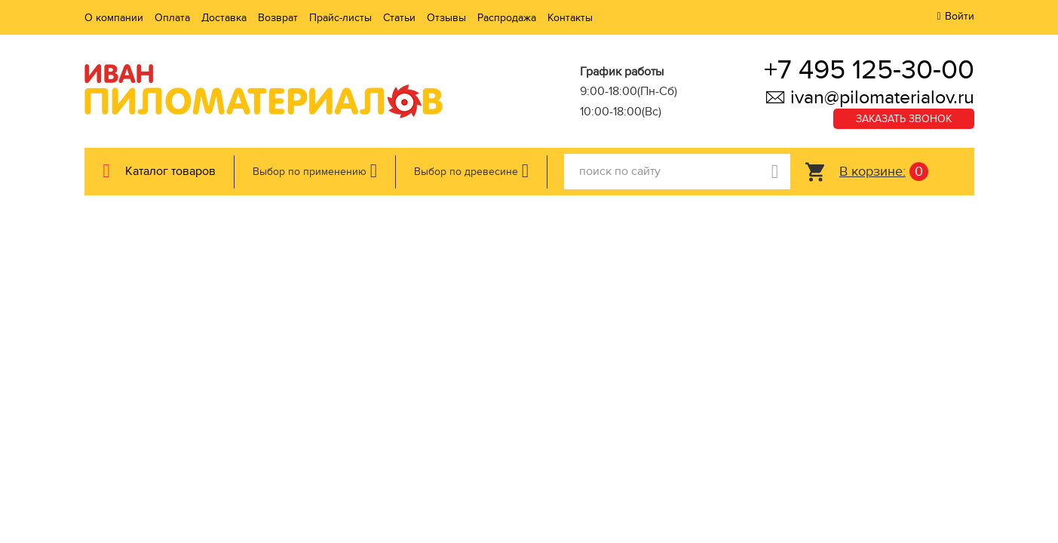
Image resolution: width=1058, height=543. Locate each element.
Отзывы (446, 17)
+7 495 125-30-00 (869, 70)
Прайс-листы (340, 17)
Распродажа (506, 17)
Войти (959, 16)
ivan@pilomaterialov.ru (869, 97)
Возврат (278, 17)
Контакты (570, 17)
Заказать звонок (904, 118)
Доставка (224, 17)
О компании (113, 17)
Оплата (172, 17)
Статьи (399, 17)
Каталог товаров (170, 171)
